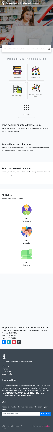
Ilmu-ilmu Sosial (35, 72)
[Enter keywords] (21, 414)
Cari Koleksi (45, 414)
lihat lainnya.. (26, 109)
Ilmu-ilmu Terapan (17, 91)
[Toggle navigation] (48, 3)
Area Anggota (7, 374)
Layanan (5, 369)
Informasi (5, 366)
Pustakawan (6, 371)
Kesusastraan (17, 72)
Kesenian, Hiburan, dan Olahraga (35, 90)
